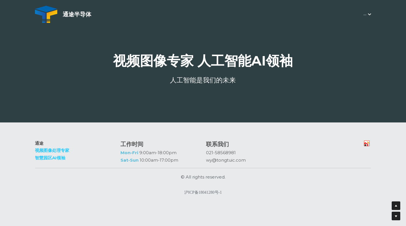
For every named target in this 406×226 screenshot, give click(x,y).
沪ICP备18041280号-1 (203, 195)
